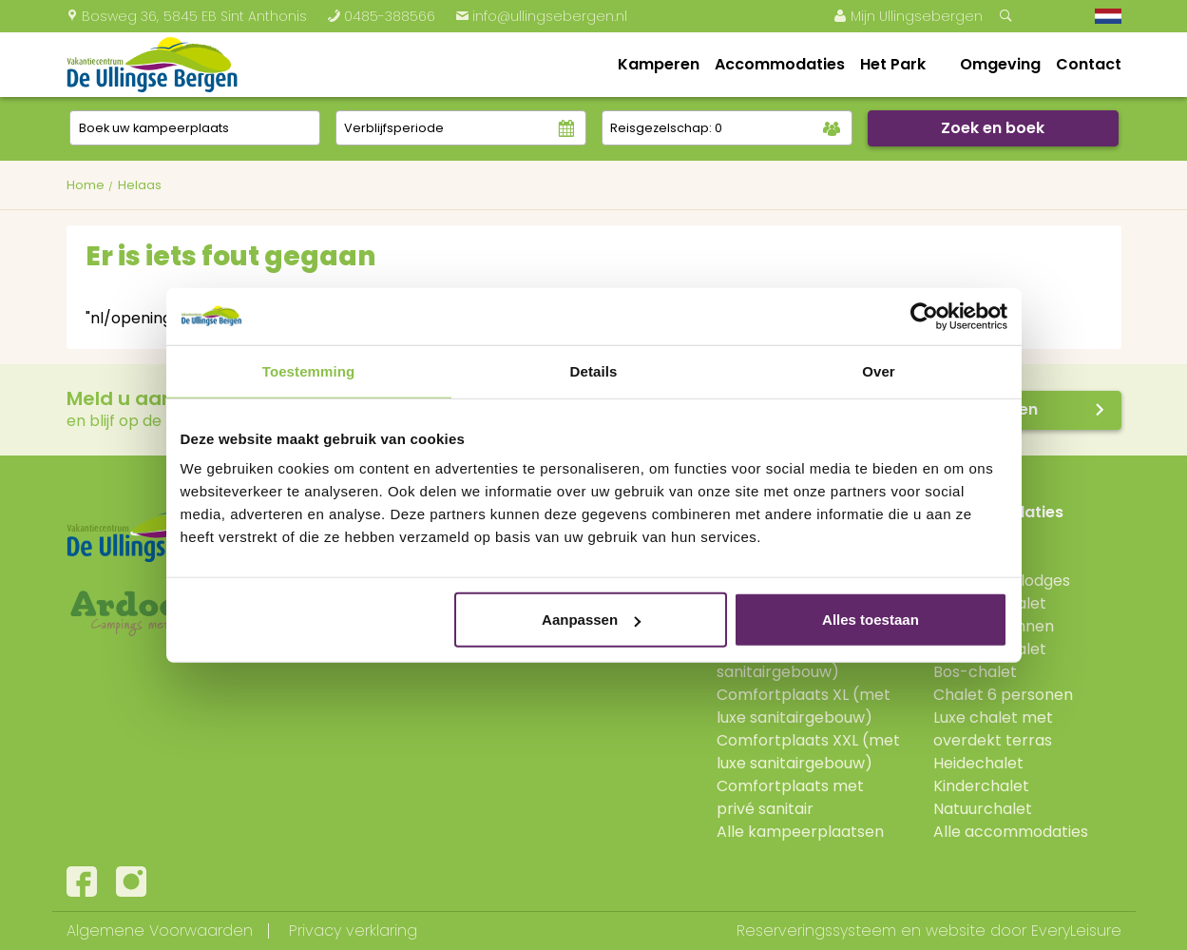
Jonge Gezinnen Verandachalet (993, 637)
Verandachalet (989, 603)
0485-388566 (381, 16)
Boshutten (971, 535)
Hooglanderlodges (1001, 580)
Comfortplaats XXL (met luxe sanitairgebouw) (808, 751)
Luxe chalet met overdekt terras (993, 729)
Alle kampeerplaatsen (800, 832)
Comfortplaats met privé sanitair (790, 797)
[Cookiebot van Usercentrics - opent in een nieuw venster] (924, 315)
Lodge (955, 558)
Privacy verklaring (353, 930)
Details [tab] (594, 370)
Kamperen (658, 64)
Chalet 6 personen (1003, 695)
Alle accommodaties (1010, 832)
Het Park (893, 64)
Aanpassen (591, 619)
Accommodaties (780, 64)
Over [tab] (878, 370)
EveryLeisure (1076, 930)
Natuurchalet (982, 809)
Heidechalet (978, 763)
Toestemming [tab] (308, 370)
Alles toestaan (870, 619)
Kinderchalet (981, 786)
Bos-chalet (975, 672)
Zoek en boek (992, 128)
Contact (1088, 64)
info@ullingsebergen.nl (541, 16)
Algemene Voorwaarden (160, 930)
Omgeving (1000, 64)
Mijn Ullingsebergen (908, 16)
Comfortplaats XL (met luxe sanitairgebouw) (803, 706)
